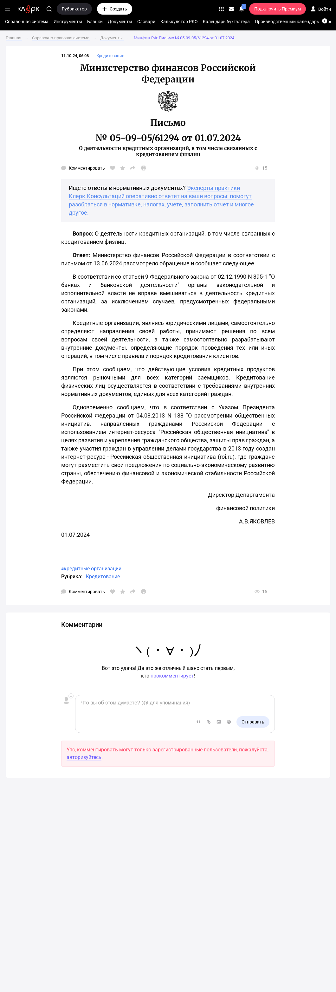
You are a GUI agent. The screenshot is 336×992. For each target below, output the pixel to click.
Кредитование (103, 577)
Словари (146, 21)
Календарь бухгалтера (226, 21)
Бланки (95, 21)
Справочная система (26, 21)
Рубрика (71, 577)
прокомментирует (172, 676)
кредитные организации (92, 569)
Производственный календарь (287, 21)
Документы (120, 21)
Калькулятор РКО (179, 21)
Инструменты (68, 21)
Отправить (253, 721)
